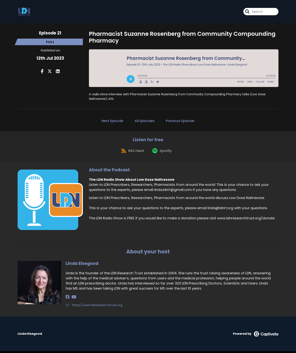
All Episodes (145, 120)
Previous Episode (180, 120)
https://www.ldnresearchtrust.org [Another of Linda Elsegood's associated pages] (94, 307)
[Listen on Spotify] (162, 152)
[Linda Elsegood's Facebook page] (67, 299)
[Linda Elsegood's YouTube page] (72, 299)
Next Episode (112, 120)
